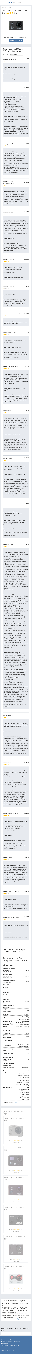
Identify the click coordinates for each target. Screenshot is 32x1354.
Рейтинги (17, 1342)
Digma (16, 1102)
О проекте (4, 1340)
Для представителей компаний (10, 1345)
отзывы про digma (15, 1319)
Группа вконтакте (6, 1342)
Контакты (13, 1340)
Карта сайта (4, 1344)
